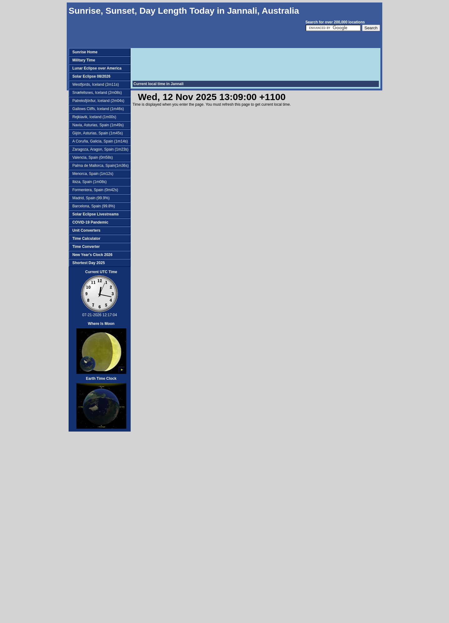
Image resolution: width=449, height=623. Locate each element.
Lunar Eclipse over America (97, 68)
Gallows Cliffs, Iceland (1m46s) (98, 109)
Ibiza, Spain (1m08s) (89, 182)
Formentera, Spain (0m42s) (95, 190)
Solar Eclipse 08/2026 (91, 76)
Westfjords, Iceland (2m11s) (95, 84)
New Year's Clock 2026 (92, 255)
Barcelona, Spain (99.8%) (93, 206)
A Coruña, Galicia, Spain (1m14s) (100, 141)
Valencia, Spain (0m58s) (92, 157)
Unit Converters (86, 230)
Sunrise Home (85, 52)
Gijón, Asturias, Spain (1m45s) (97, 133)
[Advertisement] (97, 529)
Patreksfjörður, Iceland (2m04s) (98, 101)
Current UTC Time (101, 272)
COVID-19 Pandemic (90, 222)
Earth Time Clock (101, 378)
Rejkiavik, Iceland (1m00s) (94, 117)
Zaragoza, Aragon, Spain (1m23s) (100, 149)
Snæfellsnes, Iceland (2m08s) (97, 92)
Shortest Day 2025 (88, 263)
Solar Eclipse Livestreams (95, 214)
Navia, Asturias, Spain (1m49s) (98, 125)
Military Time (83, 60)
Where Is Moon (101, 323)
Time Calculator (86, 238)
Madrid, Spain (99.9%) (90, 198)
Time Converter (86, 246)
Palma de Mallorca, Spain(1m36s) (100, 165)
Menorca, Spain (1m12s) (92, 173)
